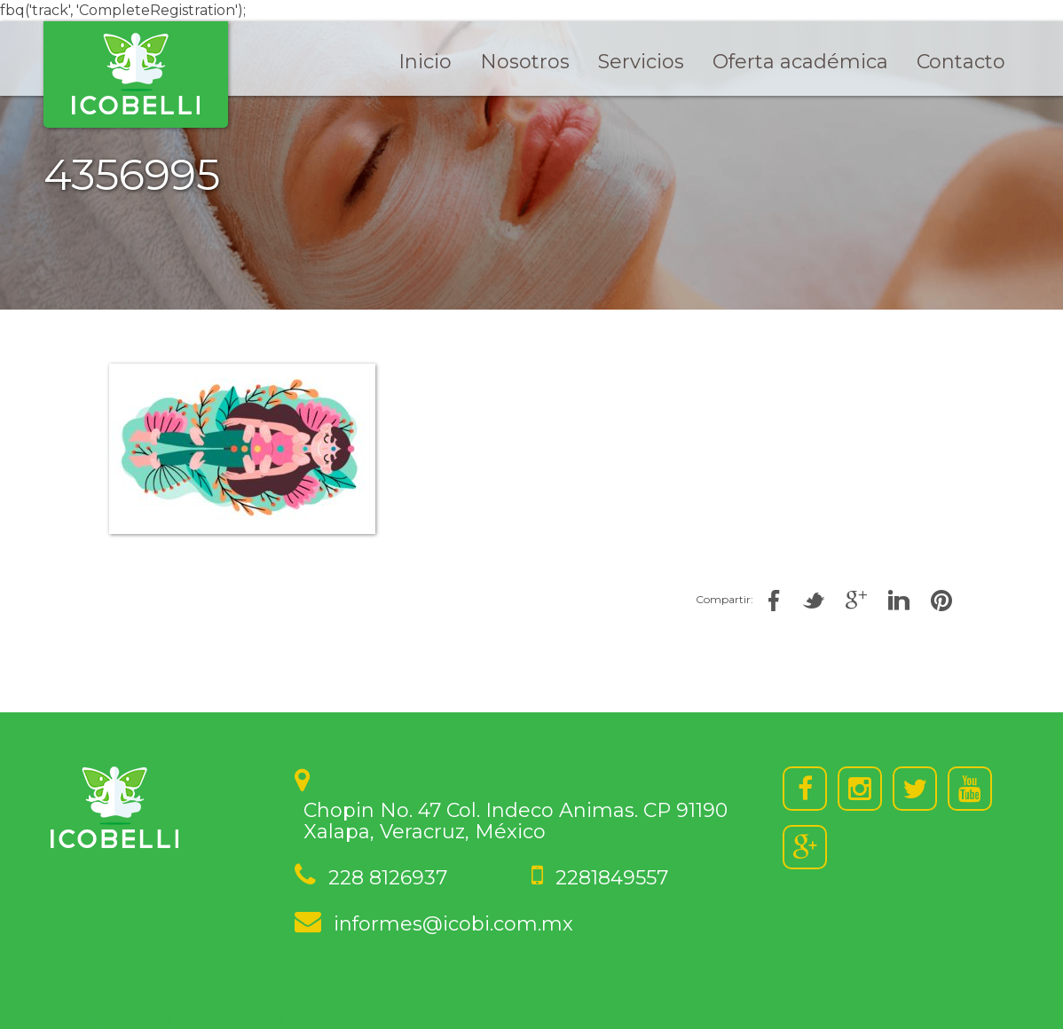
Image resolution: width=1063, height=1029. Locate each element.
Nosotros (525, 62)
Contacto (961, 62)
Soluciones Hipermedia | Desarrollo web (141, 1017)
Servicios (641, 62)
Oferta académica (800, 62)
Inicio (425, 62)
